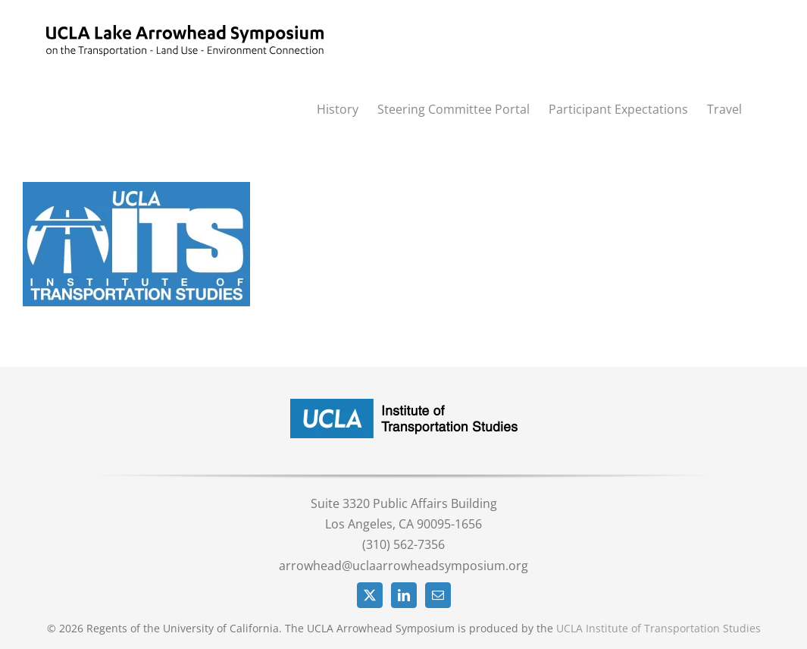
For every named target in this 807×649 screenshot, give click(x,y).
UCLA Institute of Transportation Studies (658, 628)
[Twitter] (370, 595)
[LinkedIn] (404, 595)
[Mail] (438, 595)
